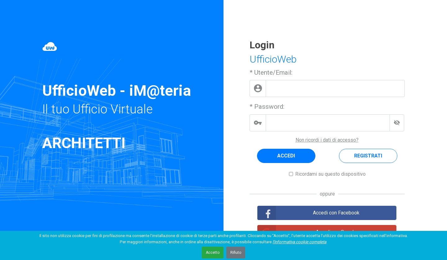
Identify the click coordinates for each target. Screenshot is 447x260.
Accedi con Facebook (336, 213)
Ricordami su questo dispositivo (330, 174)
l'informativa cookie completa (299, 242)
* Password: (267, 106)
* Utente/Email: (271, 72)
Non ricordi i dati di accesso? (327, 140)
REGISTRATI (368, 156)
